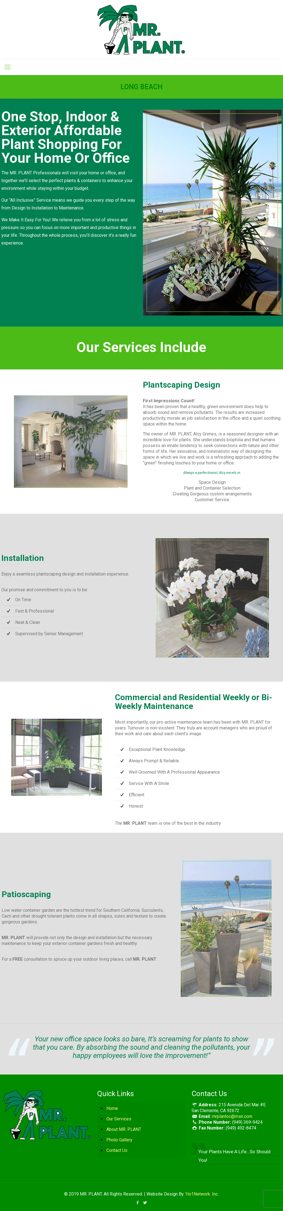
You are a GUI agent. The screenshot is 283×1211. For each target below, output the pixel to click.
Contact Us (116, 1150)
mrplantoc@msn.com (232, 1116)
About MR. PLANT (123, 1129)
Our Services (118, 1118)
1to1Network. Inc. (202, 1194)
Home (112, 1108)
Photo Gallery (119, 1139)
